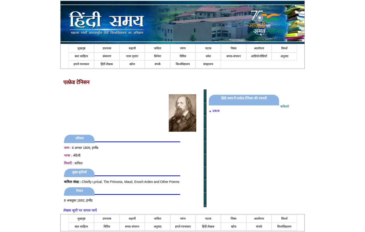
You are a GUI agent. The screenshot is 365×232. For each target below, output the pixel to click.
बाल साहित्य (81, 56)
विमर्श (284, 48)
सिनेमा (157, 56)
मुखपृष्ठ (81, 48)
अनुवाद (284, 56)
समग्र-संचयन (233, 56)
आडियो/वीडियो (259, 56)
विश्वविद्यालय (183, 64)
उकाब (216, 111)
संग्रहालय (208, 64)
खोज (132, 64)
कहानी (132, 48)
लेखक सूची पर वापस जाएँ (80, 210)
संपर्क (158, 64)
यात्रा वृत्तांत (132, 56)
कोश (208, 56)
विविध (183, 56)
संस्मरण (107, 56)
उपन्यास (106, 48)
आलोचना (259, 48)
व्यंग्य (183, 48)
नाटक (208, 48)
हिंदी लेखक (107, 64)
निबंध (234, 48)
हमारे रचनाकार (81, 64)
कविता (157, 48)
